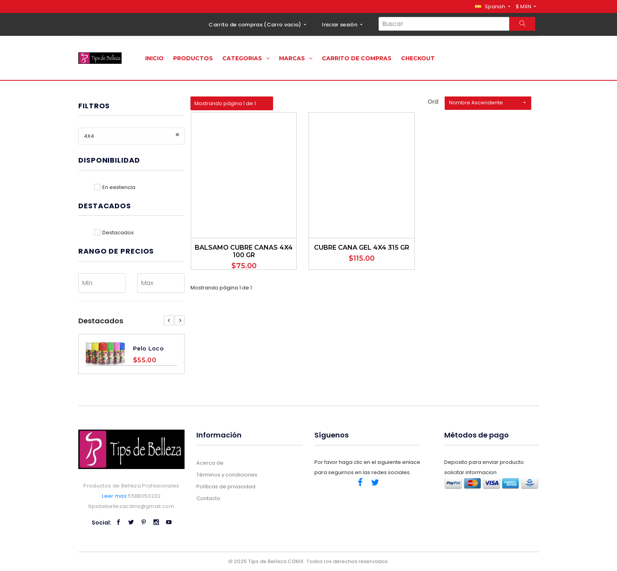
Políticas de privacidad (225, 486)
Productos (193, 58)
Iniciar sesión (340, 24)
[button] (492, 6)
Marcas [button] (295, 58)
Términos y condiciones (226, 474)
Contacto (208, 498)
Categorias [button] (246, 58)
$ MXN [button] (524, 6)
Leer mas (114, 496)
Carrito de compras (357, 58)
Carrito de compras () (256, 24)
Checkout (418, 58)
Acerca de (210, 463)
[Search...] (444, 24)
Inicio (154, 58)
